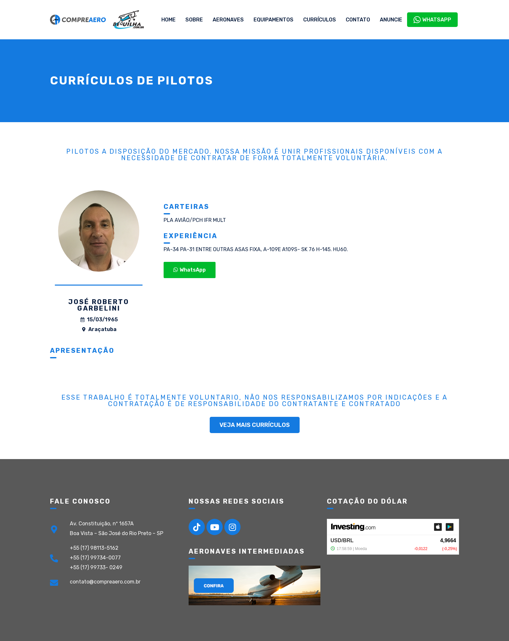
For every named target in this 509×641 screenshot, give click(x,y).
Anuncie (391, 20)
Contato (358, 20)
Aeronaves (228, 20)
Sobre (194, 20)
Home (168, 20)
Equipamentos (273, 20)
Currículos (319, 20)
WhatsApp (432, 20)
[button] (190, 270)
